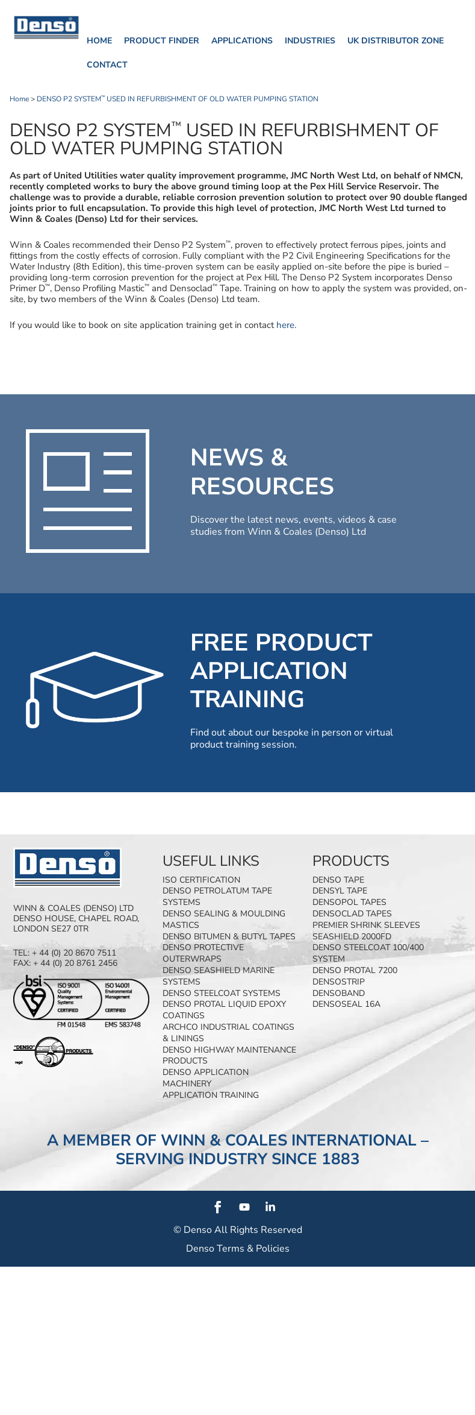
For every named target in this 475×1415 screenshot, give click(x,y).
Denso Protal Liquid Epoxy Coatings (224, 1009)
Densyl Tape (339, 891)
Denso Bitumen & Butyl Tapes (229, 936)
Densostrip (338, 982)
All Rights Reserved (258, 1230)
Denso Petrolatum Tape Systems (217, 896)
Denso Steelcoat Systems (222, 993)
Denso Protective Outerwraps (203, 953)
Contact (107, 65)
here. (285, 325)
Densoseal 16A (346, 1004)
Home (99, 40)
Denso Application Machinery (206, 1078)
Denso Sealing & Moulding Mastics (224, 919)
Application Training (211, 1095)
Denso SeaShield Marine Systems (219, 976)
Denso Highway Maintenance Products (229, 1055)
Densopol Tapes (349, 902)
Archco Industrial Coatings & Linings (228, 1032)
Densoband (338, 993)
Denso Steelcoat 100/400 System (368, 953)
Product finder (161, 40)
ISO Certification (201, 880)
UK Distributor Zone (395, 40)
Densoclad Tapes (352, 913)
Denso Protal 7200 (354, 970)
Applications (242, 40)
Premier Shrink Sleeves (366, 925)
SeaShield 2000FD (351, 936)
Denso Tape (338, 880)
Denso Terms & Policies (238, 1248)
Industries (310, 40)
